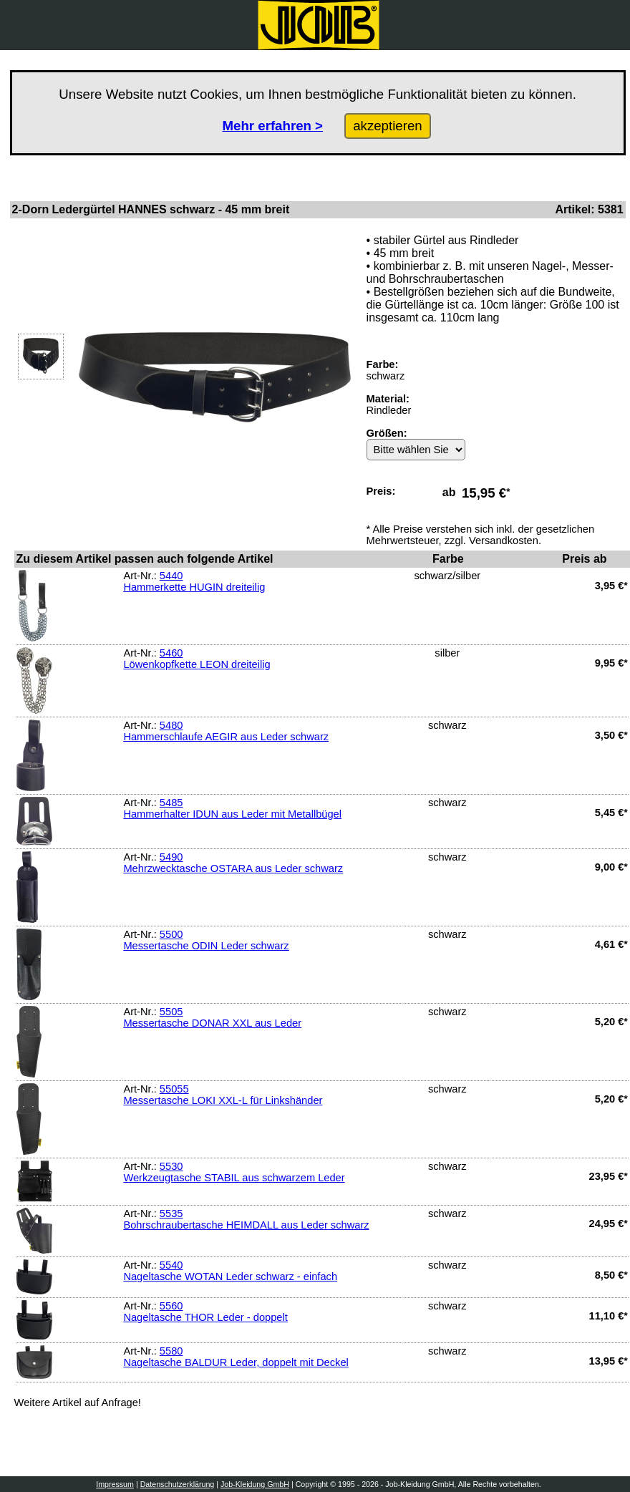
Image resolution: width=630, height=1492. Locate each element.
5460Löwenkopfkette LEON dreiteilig (196, 658)
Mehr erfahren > (273, 125)
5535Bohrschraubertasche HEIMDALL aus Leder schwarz (246, 1219)
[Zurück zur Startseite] (318, 25)
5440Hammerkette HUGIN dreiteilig (194, 581)
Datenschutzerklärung (177, 1484)
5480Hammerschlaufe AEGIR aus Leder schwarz (226, 731)
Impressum (115, 1484)
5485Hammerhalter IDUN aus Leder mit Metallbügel (232, 808)
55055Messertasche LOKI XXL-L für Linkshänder (222, 1094)
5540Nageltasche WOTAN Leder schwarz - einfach (230, 1270)
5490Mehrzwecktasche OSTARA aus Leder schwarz (233, 862)
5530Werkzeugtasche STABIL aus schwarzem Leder (233, 1172)
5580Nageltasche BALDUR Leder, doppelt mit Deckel (235, 1356)
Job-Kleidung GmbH (254, 1484)
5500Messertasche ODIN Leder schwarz (206, 940)
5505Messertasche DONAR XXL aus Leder (212, 1017)
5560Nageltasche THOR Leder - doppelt (205, 1311)
